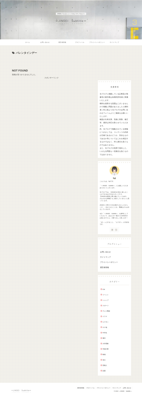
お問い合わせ (105, 252)
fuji (114, 178)
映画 (104, 354)
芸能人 (105, 365)
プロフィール (90, 388)
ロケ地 (105, 327)
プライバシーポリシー (109, 262)
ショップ (106, 300)
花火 (104, 360)
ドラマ (105, 316)
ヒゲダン (106, 322)
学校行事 (106, 349)
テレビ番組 (106, 311)
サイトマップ (105, 257)
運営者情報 (104, 267)
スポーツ (106, 305)
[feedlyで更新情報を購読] (112, 230)
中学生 (105, 333)
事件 (104, 338)
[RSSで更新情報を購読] (116, 230)
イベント (106, 295)
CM (104, 289)
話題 (104, 371)
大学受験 (106, 343)
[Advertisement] (51, 60)
